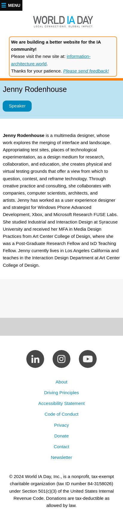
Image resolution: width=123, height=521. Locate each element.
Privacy (61, 425)
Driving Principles (61, 392)
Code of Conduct (61, 414)
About (61, 381)
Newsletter (61, 457)
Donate (61, 435)
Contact (61, 446)
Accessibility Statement (61, 403)
